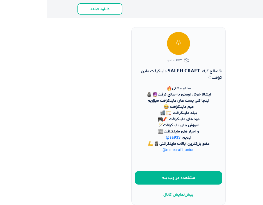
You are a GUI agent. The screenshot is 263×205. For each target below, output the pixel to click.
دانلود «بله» (53, 9)
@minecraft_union (132, 150)
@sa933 (126, 137)
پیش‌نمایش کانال (131, 195)
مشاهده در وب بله (131, 178)
